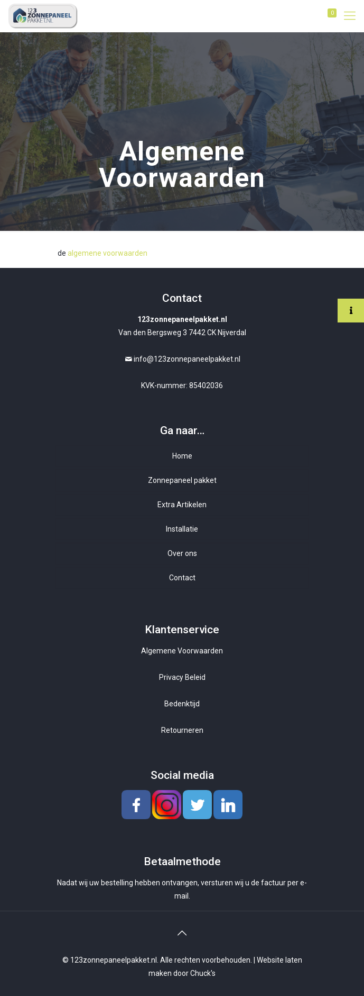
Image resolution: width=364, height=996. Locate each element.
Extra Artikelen (182, 504)
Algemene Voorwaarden (182, 651)
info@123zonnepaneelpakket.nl (187, 359)
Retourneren (182, 730)
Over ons (182, 553)
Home (182, 456)
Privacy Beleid (182, 677)
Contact (182, 577)
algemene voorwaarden (107, 253)
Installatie (182, 529)
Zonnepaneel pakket (182, 480)
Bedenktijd (182, 703)
